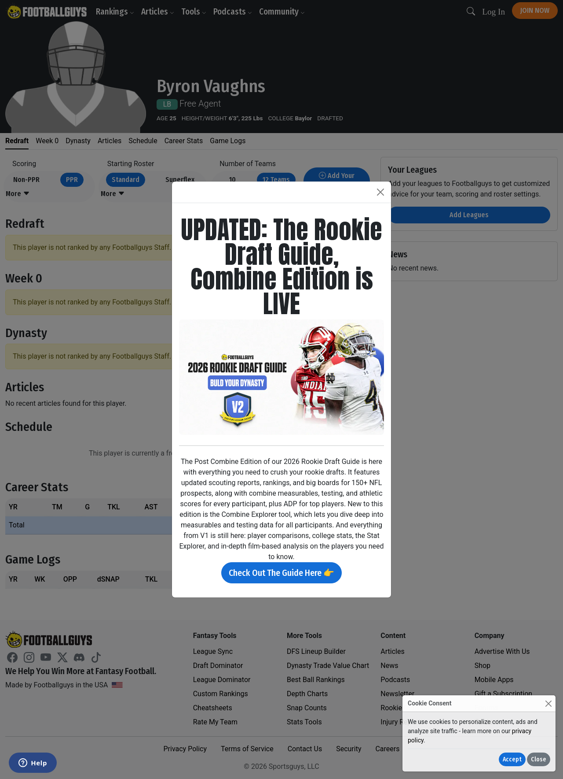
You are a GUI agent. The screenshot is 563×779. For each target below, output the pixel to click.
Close (538, 759)
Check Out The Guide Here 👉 (281, 573)
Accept (512, 759)
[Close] (548, 703)
